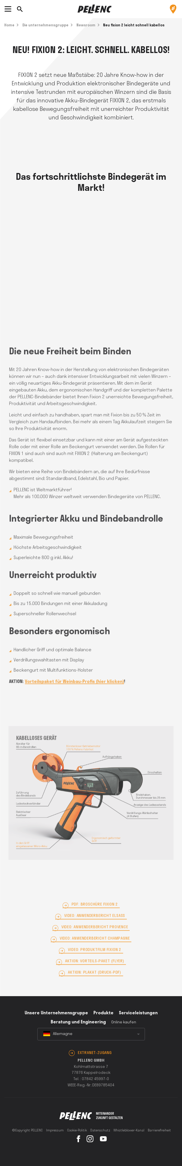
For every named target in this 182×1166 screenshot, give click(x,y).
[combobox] (91, 1034)
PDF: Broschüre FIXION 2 (95, 913)
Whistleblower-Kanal (129, 1130)
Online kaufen (123, 1022)
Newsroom (85, 25)
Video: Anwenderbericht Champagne (95, 947)
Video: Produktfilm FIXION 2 (94, 958)
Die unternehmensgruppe (45, 25)
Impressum (55, 1130)
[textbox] (91, 1034)
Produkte (103, 1013)
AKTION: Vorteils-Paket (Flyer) (95, 970)
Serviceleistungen (138, 1013)
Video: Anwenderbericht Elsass (94, 924)
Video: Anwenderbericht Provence (94, 935)
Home (9, 25)
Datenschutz (100, 1130)
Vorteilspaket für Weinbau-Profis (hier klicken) (74, 690)
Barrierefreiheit (159, 1130)
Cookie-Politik (77, 1130)
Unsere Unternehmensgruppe (56, 1013)
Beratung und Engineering (78, 1022)
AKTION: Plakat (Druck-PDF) (94, 981)
